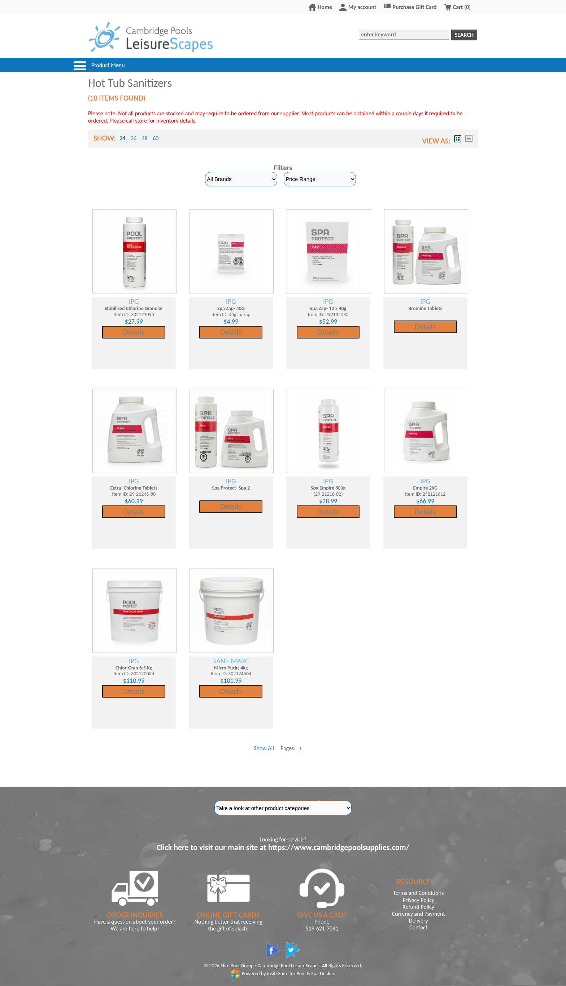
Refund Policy (418, 906)
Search (464, 34)
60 (155, 138)
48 (145, 138)
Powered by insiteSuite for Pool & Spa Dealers (283, 973)
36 (133, 138)
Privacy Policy (418, 900)
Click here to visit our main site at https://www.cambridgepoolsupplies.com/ (283, 847)
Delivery (418, 920)
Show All (264, 748)
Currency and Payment (418, 913)
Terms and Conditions (418, 892)
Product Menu (108, 65)
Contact (418, 927)
